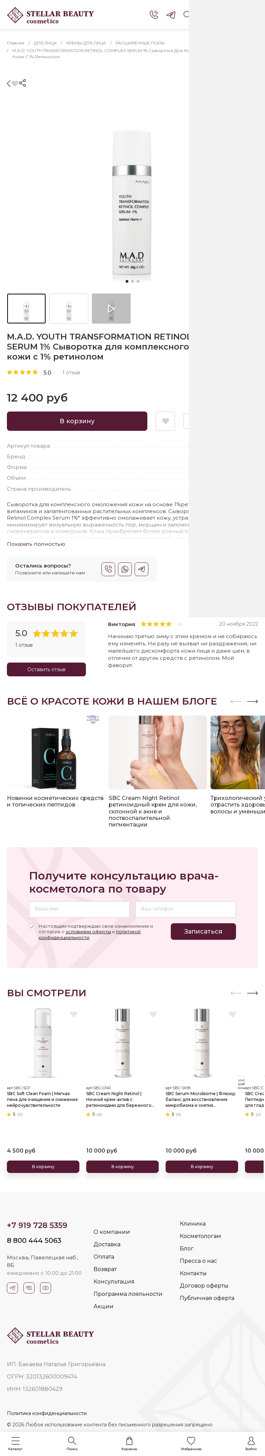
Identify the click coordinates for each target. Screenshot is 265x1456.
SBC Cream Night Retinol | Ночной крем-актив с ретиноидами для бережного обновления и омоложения (118, 1099)
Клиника (193, 1223)
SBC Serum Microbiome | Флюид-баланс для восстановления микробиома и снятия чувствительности (201, 1099)
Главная (15, 42)
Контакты (193, 1273)
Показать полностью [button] (36, 544)
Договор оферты (204, 1285)
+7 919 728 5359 (37, 1225)
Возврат (105, 1269)
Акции (104, 1306)
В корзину (77, 421)
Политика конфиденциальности (47, 1413)
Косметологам (200, 1236)
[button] (15, 1444)
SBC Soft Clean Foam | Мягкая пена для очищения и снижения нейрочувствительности (42, 1099)
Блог (187, 1248)
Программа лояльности (128, 1294)
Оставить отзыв (46, 669)
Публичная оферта (207, 1298)
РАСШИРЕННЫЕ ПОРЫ (140, 42)
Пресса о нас (198, 1261)
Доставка (107, 1244)
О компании (112, 1232)
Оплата (104, 1257)
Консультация (114, 1281)
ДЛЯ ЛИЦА (45, 42)
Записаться (203, 931)
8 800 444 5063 (34, 1240)
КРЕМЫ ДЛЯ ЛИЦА (86, 42)
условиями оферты (88, 931)
